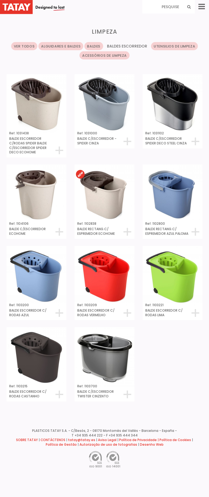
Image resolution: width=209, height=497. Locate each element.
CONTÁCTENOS (53, 440)
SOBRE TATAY (27, 440)
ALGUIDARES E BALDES (61, 46)
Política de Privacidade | (139, 440)
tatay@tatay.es (81, 440)
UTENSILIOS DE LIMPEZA (174, 46)
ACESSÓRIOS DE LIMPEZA (104, 55)
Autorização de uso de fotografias (108, 444)
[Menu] (201, 7)
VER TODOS (24, 46)
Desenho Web (152, 444)
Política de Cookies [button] (175, 440)
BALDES (93, 46)
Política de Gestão (61, 444)
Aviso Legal (107, 440)
